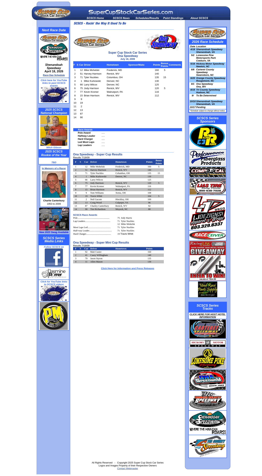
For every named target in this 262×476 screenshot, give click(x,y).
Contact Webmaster (127, 468)
